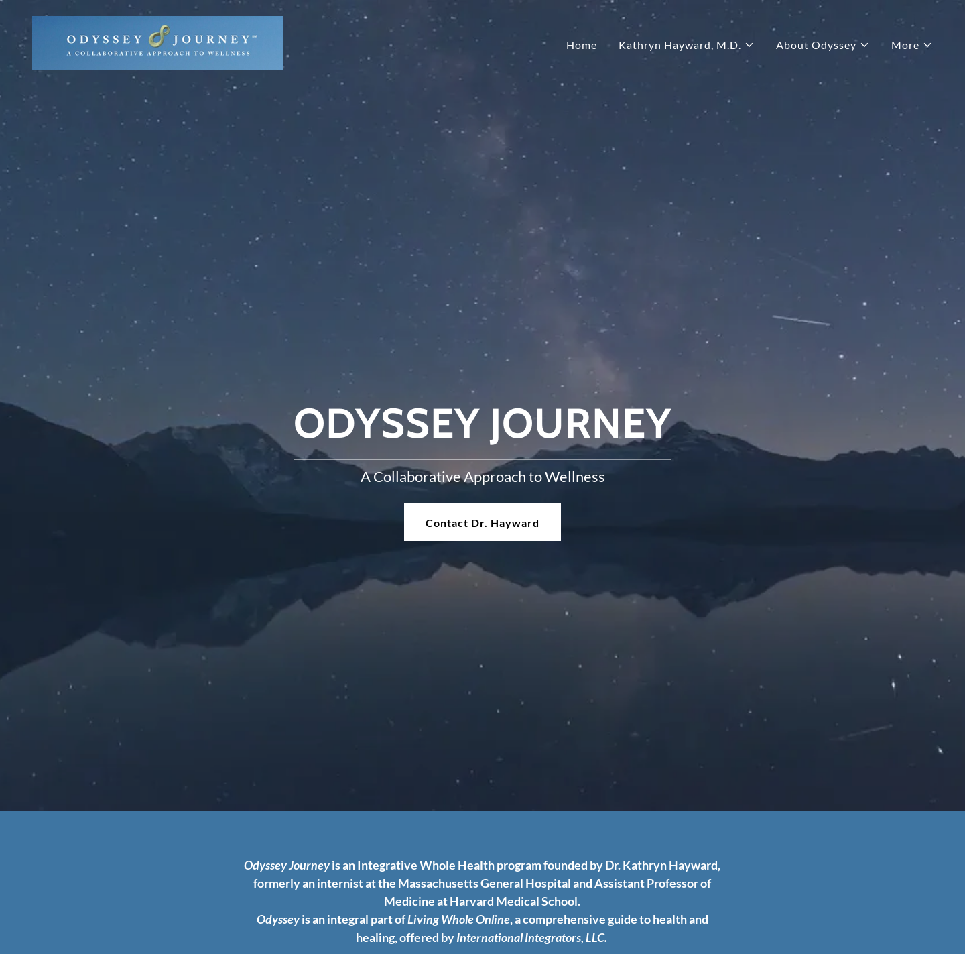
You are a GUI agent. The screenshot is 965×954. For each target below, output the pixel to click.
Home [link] (581, 44)
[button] (687, 45)
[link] (157, 41)
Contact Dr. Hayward (482, 522)
